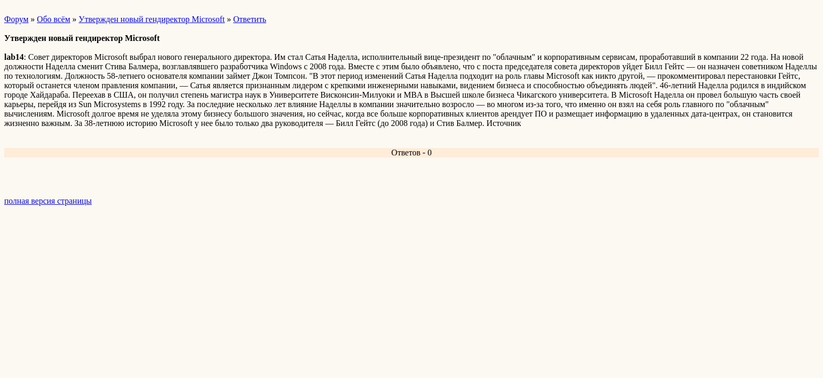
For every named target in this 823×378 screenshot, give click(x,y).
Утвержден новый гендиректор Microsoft (152, 19)
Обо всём (53, 19)
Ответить (249, 19)
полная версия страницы (48, 200)
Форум (16, 19)
